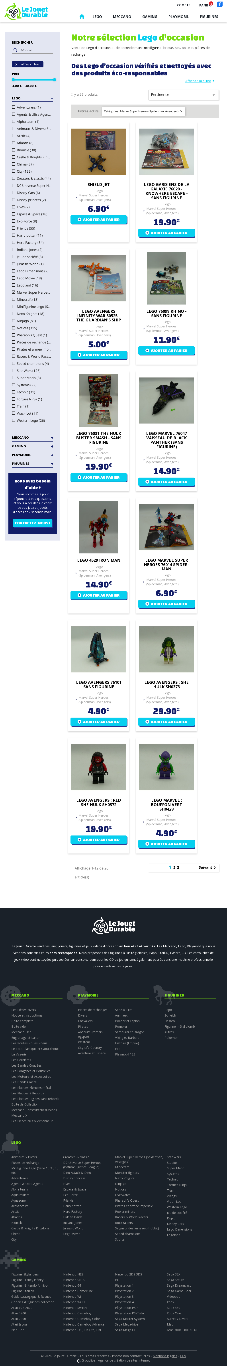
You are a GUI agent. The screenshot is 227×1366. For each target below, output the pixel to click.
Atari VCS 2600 (21, 1307)
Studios (172, 1162)
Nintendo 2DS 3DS (128, 1274)
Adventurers (29, 107)
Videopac (173, 1296)
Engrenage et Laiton (25, 1037)
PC (117, 1280)
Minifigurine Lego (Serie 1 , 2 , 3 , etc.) (34, 306)
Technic (26, 392)
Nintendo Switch (75, 1307)
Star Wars (29, 370)
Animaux (121, 1015)
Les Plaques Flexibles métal (31, 1088)
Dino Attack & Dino (77, 1172)
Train (23, 406)
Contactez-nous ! (32, 523)
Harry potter (30, 235)
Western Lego (31, 420)
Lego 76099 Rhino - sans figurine (166, 313)
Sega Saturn (175, 1280)
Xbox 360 (173, 1307)
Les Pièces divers (23, 1010)
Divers (82, 1015)
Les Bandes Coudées (26, 1065)
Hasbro (169, 1021)
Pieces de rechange (34, 342)
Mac (170, 1324)
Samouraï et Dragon (130, 1032)
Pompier (121, 1026)
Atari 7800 (18, 1319)
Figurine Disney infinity (27, 1280)
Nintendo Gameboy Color (81, 1319)
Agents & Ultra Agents (34, 114)
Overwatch (123, 1195)
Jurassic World (30, 264)
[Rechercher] (36, 50)
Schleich (170, 1015)
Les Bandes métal (24, 1082)
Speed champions (33, 363)
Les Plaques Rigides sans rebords (35, 1099)
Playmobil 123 (125, 1054)
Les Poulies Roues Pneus (29, 1043)
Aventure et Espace (92, 1053)
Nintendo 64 (72, 1285)
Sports (119, 1239)
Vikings (172, 1196)
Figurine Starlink (22, 1291)
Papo (168, 1010)
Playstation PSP (126, 1307)
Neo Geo (17, 1330)
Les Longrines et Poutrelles (31, 1071)
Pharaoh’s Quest (32, 335)
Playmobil (178, 16)
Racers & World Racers (34, 356)
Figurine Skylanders (25, 1274)
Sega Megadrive (126, 1324)
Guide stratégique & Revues (31, 1296)
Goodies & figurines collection (32, 1302)
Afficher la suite (198, 81)
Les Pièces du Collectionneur (32, 1121)
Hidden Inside (72, 1217)
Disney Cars (28, 192)
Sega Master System (130, 1319)
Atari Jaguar (19, 1324)
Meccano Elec (21, 1032)
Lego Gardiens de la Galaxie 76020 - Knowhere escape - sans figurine (166, 191)
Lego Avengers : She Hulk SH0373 (166, 684)
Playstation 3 (124, 1296)
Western (84, 1042)
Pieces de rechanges (93, 1010)
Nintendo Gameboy (77, 1313)
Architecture (20, 1206)
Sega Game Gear (179, 1291)
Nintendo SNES (74, 1280)
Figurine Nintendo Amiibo (29, 1285)
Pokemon (171, 1037)
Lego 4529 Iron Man (98, 560)
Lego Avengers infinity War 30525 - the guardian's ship (98, 315)
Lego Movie (29, 278)
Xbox (170, 1302)
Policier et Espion (127, 1021)
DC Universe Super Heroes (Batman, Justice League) (34, 185)
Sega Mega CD (126, 1330)
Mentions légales (165, 1356)
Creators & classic (34, 178)
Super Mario (29, 377)
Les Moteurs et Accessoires (31, 1076)
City (24, 171)
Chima (25, 164)
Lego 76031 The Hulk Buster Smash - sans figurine (98, 437)
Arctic (24, 135)
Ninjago (26, 321)
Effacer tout (28, 64)
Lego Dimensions (33, 271)
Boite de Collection (25, 1104)
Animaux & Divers (34, 128)
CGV (183, 1356)
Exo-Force (27, 221)
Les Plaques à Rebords (27, 1093)
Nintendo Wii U (74, 1302)
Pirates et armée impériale (34, 349)
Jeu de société (30, 256)
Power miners (125, 1211)
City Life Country (90, 1047)
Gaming (149, 16)
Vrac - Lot (27, 413)
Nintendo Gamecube (78, 1291)
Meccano (122, 16)
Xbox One (174, 1313)
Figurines (209, 16)
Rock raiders (124, 1223)
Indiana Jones (30, 249)
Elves (23, 207)
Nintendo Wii (72, 1296)
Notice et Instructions (26, 1015)
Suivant (208, 867)
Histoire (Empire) (127, 1043)
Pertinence (184, 95)
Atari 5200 (18, 1313)
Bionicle (26, 150)
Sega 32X (173, 1274)
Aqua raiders (20, 1195)
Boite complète (22, 1021)
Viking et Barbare (127, 1037)
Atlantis (25, 143)
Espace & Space (32, 214)
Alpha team (28, 121)
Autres (169, 1032)
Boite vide (18, 1026)
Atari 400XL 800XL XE (182, 1330)
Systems (27, 385)
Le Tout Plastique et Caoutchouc (35, 1049)
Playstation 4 (124, 1302)
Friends (26, 228)
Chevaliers (85, 1021)
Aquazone (18, 1200)
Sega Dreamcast (179, 1285)
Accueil (81, 17)
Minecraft (28, 299)
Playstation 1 (124, 1285)
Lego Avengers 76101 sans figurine (98, 684)
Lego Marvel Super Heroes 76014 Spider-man (166, 564)
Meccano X (19, 1115)
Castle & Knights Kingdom (34, 157)
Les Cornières (21, 1060)
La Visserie (19, 1054)
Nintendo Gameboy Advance (83, 1324)
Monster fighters (127, 1172)
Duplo (171, 1218)
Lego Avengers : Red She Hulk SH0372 (98, 802)
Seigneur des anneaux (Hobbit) (137, 1228)
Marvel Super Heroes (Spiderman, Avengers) (34, 292)
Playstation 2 (124, 1291)
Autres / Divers (177, 1319)
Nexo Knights (30, 313)
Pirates (83, 1026)
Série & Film (123, 1010)
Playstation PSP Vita (129, 1313)
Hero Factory (30, 242)
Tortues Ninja (29, 399)
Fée (117, 1049)
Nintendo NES (73, 1274)
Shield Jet (99, 184)
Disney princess (31, 200)
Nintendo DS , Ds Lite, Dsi (82, 1330)
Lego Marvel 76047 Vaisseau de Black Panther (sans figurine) (166, 440)
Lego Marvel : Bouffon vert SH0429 (166, 804)
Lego (97, 16)
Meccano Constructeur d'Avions (34, 1110)
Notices (27, 328)
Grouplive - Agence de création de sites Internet (116, 1360)
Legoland (27, 285)
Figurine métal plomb (179, 1026)
